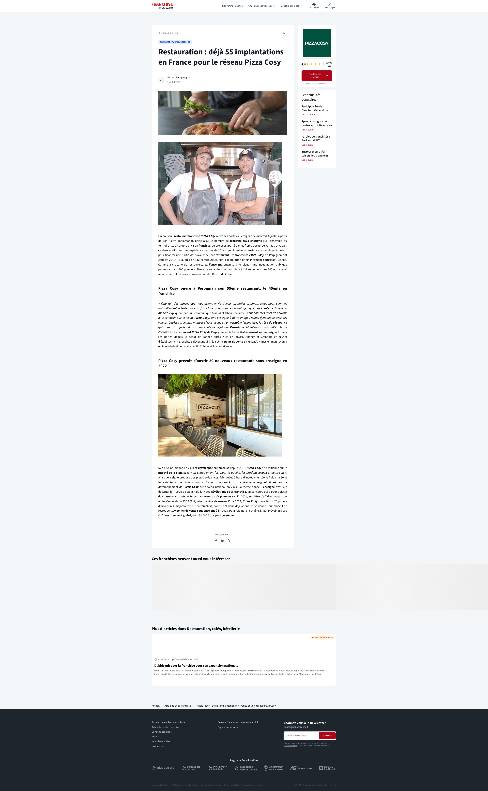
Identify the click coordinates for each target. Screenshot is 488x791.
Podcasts (157, 736)
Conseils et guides (162, 732)
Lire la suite (308, 114)
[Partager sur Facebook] (216, 540)
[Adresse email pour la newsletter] (300, 735)
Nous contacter (231, 785)
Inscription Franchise (252, 785)
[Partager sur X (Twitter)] (229, 540)
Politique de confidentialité (184, 785)
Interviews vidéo (161, 741)
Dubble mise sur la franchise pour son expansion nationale (196, 665)
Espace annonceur (228, 727)
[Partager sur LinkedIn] (222, 540)
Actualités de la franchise (165, 727)
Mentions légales (160, 785)
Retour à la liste (168, 33)
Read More (316, 674)
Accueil (156, 706)
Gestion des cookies (211, 785)
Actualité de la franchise (178, 706)
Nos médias (158, 746)
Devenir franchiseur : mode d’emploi (238, 722)
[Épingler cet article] (284, 33)
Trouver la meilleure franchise (168, 722)
